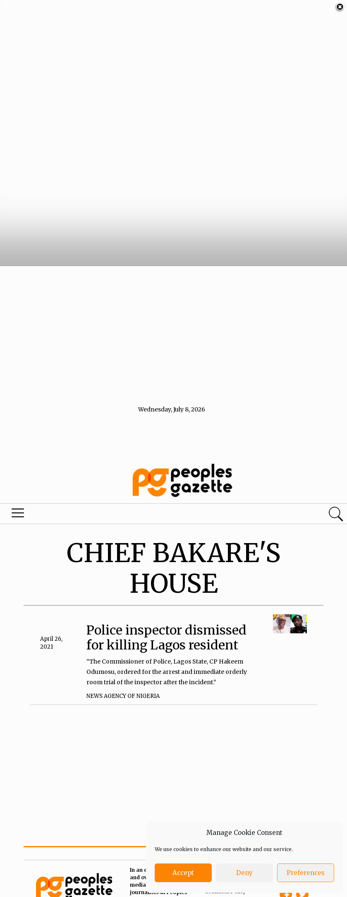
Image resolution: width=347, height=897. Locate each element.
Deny (244, 873)
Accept (183, 873)
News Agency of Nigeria (123, 685)
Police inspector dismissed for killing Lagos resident (166, 626)
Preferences (306, 873)
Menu (19, 504)
